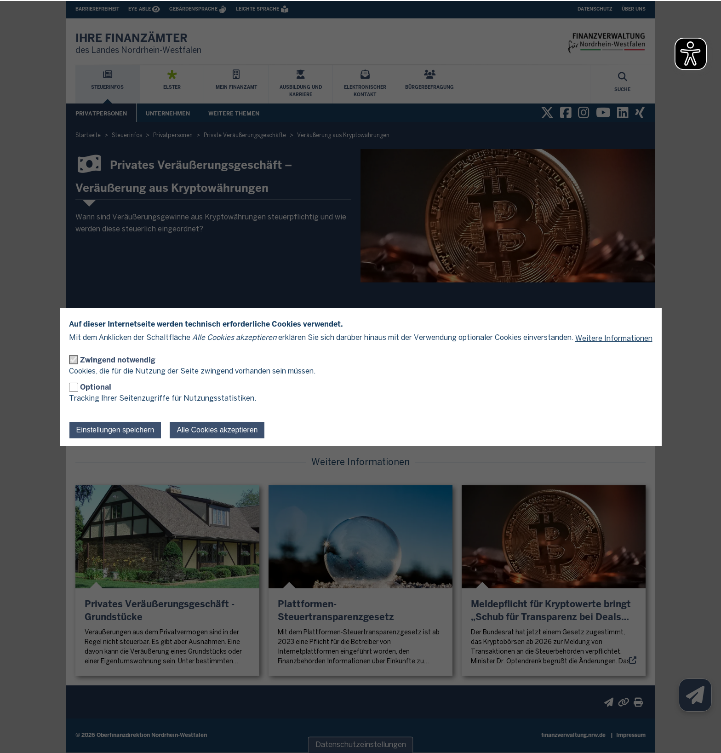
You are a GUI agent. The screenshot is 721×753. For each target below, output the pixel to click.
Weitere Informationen (613, 338)
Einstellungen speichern (115, 430)
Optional (95, 387)
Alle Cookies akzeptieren (217, 430)
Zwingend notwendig (117, 360)
